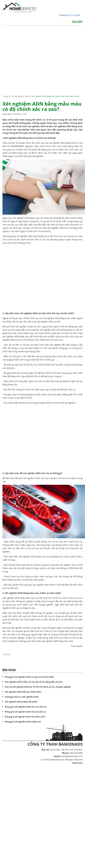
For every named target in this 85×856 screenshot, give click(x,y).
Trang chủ (7, 96)
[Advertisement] (31, 63)
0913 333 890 (74, 15)
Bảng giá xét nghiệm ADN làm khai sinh (25, 716)
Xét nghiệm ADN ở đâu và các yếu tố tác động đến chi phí (33, 681)
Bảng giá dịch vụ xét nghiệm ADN (22, 696)
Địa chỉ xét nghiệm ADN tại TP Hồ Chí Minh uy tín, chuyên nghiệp (37, 686)
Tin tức (77, 22)
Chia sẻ (6, 654)
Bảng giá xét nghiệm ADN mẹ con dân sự (25, 711)
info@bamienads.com (72, 756)
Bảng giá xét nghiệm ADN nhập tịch (23, 721)
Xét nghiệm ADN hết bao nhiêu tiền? (23, 691)
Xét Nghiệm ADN (22, 96)
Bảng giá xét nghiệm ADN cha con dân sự (26, 706)
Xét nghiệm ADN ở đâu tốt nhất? (21, 701)
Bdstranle (77, 762)
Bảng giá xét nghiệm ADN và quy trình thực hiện (29, 676)
